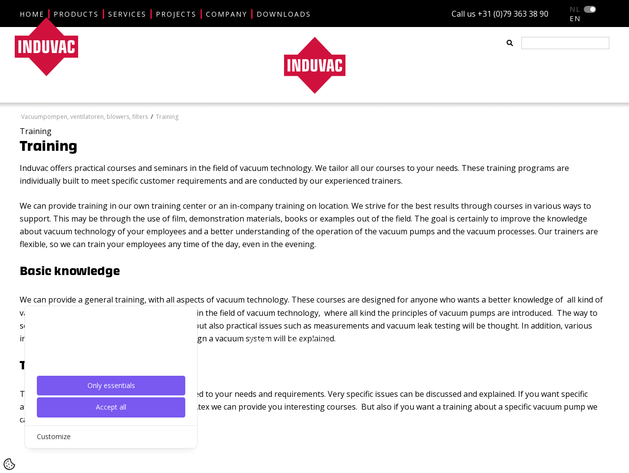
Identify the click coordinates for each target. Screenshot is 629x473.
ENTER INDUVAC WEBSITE (314, 340)
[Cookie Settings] (9, 464)
